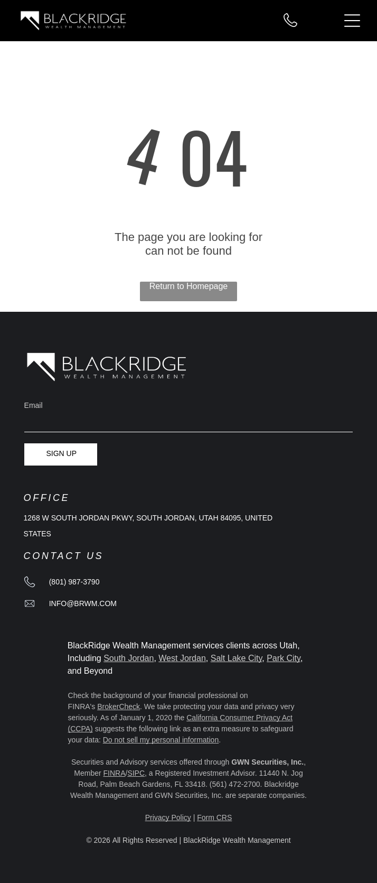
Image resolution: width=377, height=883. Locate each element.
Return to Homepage (188, 286)
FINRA (114, 773)
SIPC (136, 773)
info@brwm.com (83, 603)
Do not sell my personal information (161, 740)
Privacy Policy (168, 817)
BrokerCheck (118, 706)
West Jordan (182, 658)
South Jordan (128, 658)
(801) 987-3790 (74, 582)
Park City (283, 658)
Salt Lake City (236, 658)
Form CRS (214, 817)
